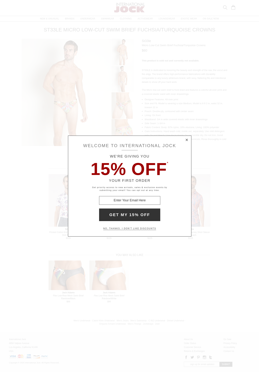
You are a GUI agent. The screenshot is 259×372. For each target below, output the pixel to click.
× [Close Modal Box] (186, 139)
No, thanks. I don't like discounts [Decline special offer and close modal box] (129, 228)
